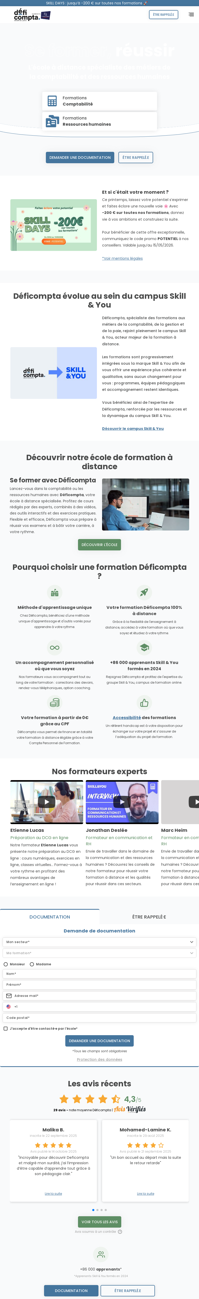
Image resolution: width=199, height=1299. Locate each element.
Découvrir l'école (99, 544)
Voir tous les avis (100, 1079)
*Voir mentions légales (122, 258)
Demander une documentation (80, 157)
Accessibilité (127, 718)
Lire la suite (53, 1051)
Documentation (71, 1290)
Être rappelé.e (163, 14)
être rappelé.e (128, 1290)
